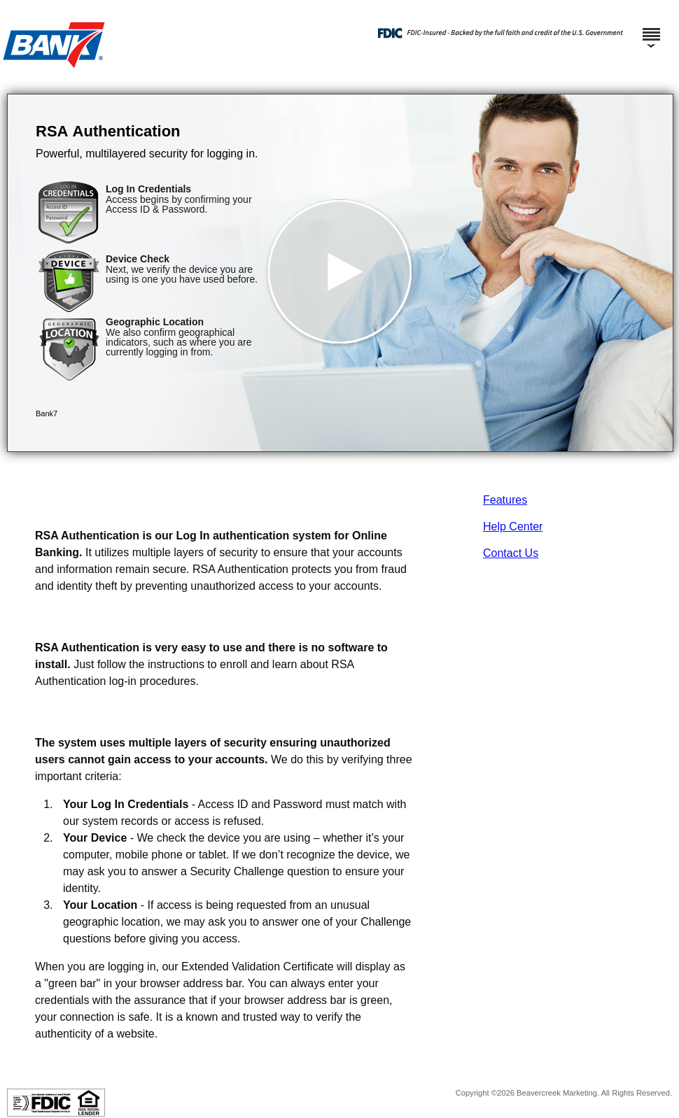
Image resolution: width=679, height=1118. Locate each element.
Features (505, 500)
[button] (340, 272)
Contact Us (510, 553)
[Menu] (651, 28)
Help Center (512, 526)
